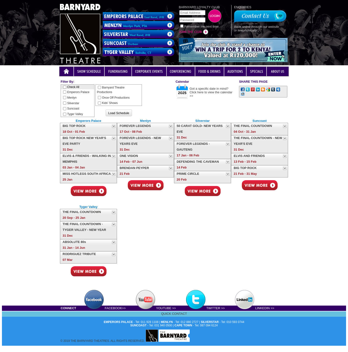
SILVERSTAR (210, 322)
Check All (71, 87)
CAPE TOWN (183, 325)
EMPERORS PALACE (118, 322)
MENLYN (167, 322)
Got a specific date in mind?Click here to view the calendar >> (210, 92)
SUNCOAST (138, 325)
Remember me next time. (201, 26)
